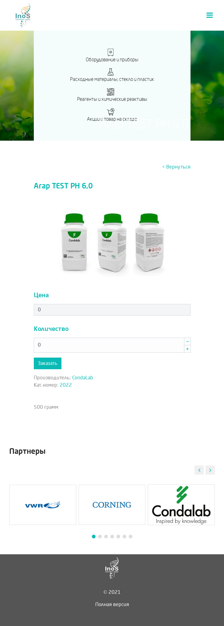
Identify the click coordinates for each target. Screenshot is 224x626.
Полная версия (112, 604)
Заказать (47, 363)
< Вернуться (176, 166)
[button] (210, 470)
